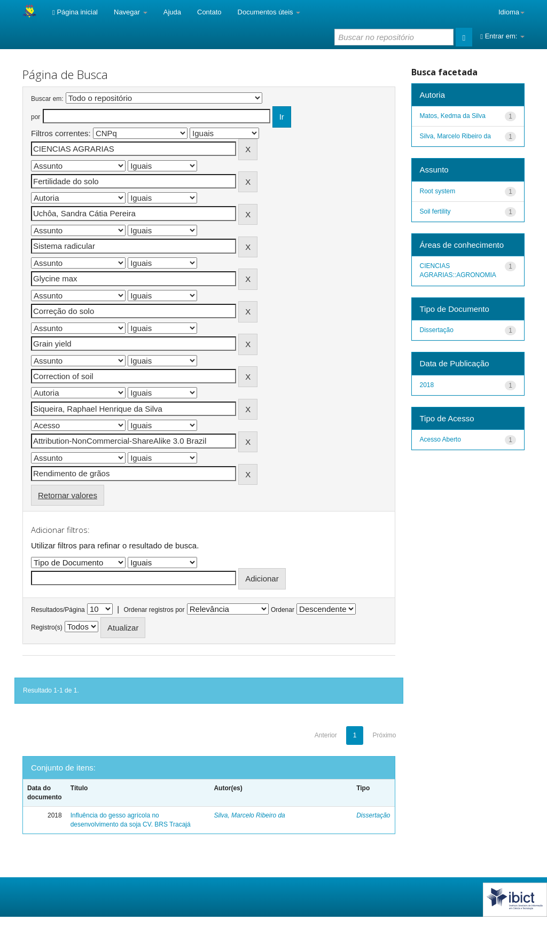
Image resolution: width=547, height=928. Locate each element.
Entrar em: (502, 36)
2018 (427, 385)
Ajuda (172, 12)
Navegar (130, 12)
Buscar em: (47, 99)
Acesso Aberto (440, 439)
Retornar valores (67, 495)
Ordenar (282, 610)
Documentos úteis (269, 12)
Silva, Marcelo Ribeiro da (249, 815)
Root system (438, 191)
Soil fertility (435, 211)
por (35, 117)
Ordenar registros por (153, 610)
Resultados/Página (58, 610)
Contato (209, 12)
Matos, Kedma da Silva (453, 116)
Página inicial (75, 12)
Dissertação (373, 815)
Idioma (511, 12)
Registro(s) (46, 627)
